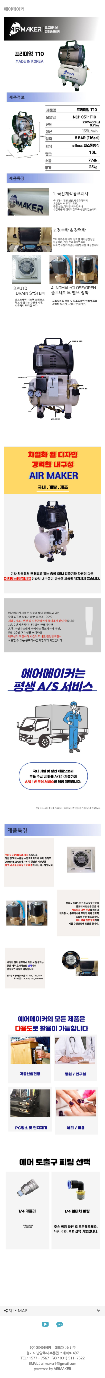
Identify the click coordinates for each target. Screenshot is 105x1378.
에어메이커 (14, 9)
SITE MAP (15, 1311)
